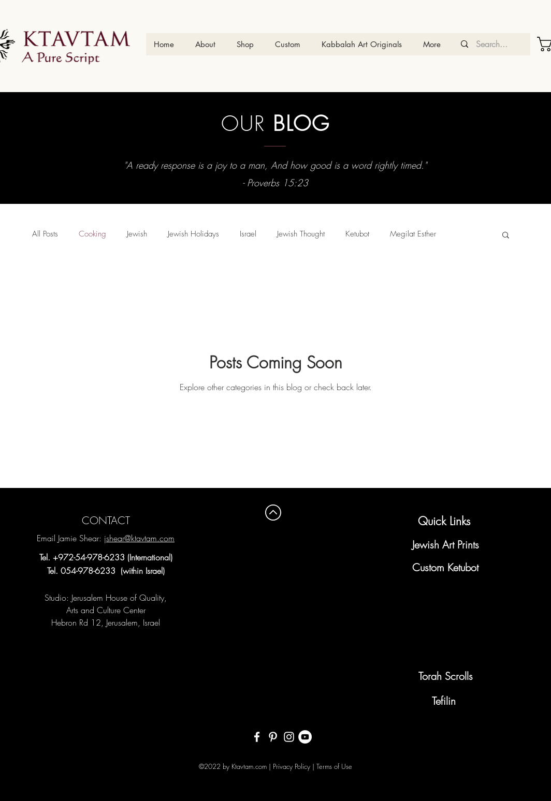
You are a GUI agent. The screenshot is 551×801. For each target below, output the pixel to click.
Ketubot (357, 234)
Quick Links (444, 521)
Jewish (137, 234)
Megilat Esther (413, 234)
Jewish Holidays (193, 234)
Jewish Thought (301, 234)
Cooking (92, 234)
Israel (248, 234)
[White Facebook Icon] (257, 737)
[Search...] (491, 44)
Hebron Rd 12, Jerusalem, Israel (105, 622)
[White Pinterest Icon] (273, 737)
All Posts (45, 234)
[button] (506, 235)
